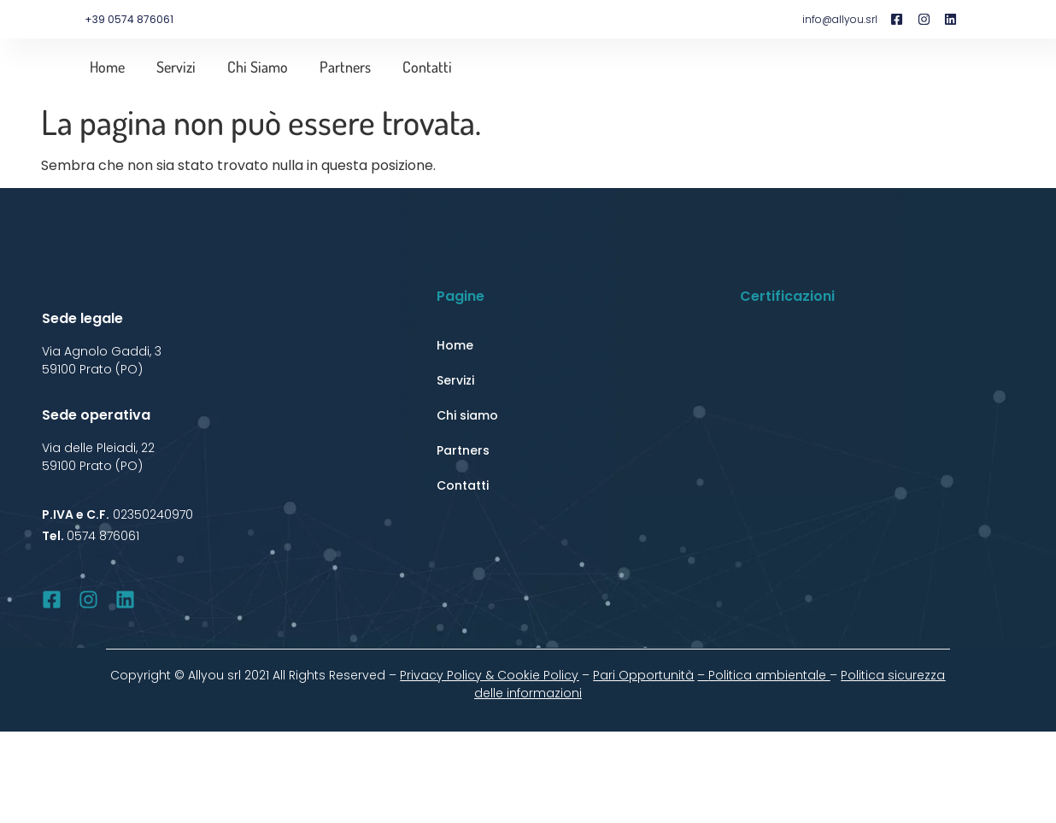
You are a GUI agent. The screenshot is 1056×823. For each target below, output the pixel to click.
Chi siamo (257, 66)
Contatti (427, 66)
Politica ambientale (769, 675)
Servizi (176, 66)
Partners (345, 66)
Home (107, 66)
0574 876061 (103, 535)
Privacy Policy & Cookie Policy (489, 675)
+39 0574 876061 (129, 19)
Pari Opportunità (643, 675)
